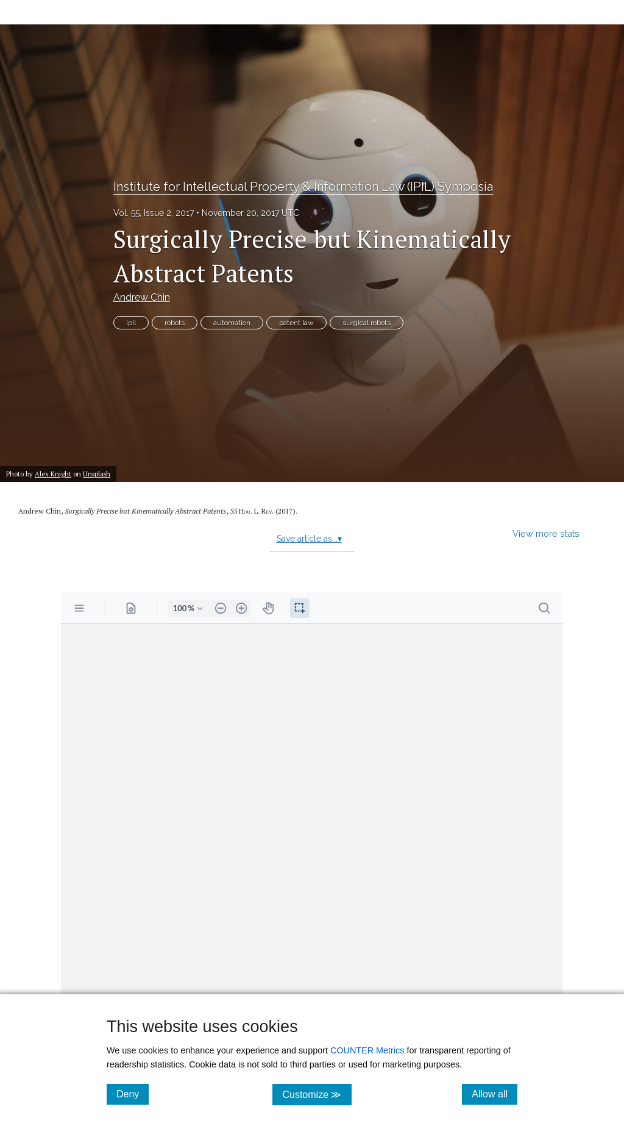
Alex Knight (53, 473)
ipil (131, 322)
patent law (296, 322)
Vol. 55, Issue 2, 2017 (153, 213)
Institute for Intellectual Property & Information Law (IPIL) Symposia (303, 186)
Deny (132, 1093)
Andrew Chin (141, 297)
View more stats (546, 533)
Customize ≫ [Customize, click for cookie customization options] (316, 1094)
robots (175, 322)
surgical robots (366, 322)
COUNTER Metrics (367, 1050)
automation (231, 322)
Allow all (494, 1093)
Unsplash (96, 473)
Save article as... (309, 538)
